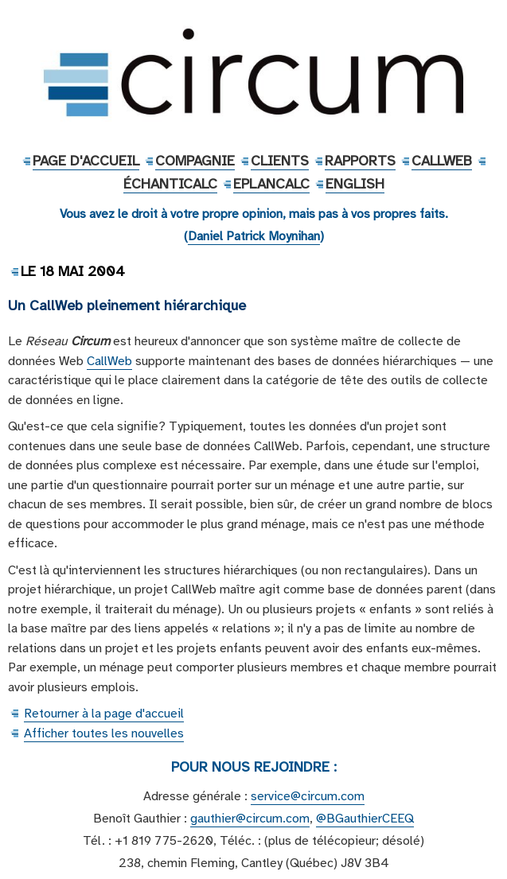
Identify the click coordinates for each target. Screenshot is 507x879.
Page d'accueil (86, 160)
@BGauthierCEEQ (365, 818)
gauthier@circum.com (250, 818)
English (355, 184)
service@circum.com (308, 796)
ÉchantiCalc (170, 184)
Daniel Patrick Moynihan (254, 236)
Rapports (360, 160)
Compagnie (195, 160)
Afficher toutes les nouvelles (104, 733)
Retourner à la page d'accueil (104, 713)
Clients (280, 160)
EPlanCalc (271, 184)
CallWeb (441, 160)
